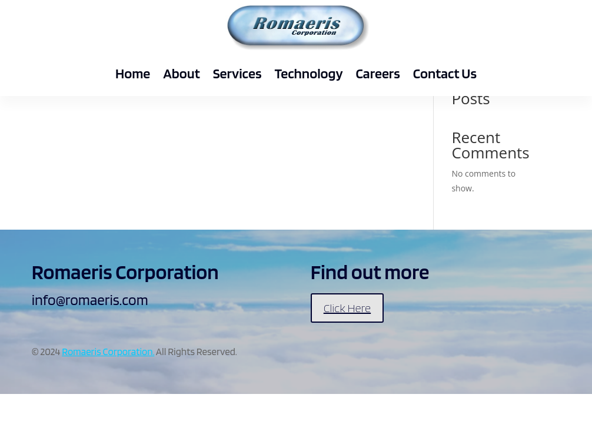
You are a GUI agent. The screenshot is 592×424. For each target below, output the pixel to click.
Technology (308, 73)
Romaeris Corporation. (108, 351)
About (181, 73)
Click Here (347, 308)
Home (132, 73)
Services (237, 73)
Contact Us (445, 73)
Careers (378, 73)
